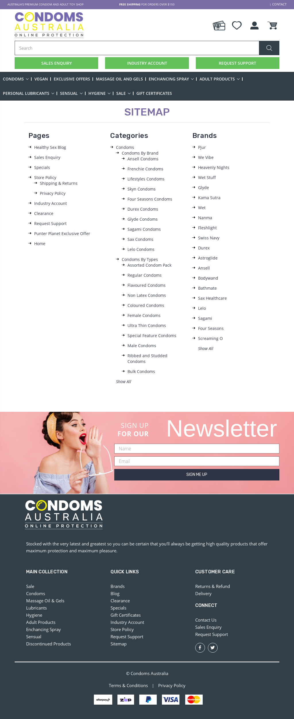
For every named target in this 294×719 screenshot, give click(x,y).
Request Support (50, 223)
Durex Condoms (142, 209)
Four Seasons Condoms (149, 199)
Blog (115, 593)
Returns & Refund (212, 586)
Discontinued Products (48, 644)
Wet (202, 207)
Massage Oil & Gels (45, 600)
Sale (123, 93)
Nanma (205, 217)
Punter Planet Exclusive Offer (62, 233)
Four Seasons (211, 328)
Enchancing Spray (171, 79)
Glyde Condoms (142, 219)
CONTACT (280, 4)
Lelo (202, 308)
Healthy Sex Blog (50, 147)
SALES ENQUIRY (56, 63)
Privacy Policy (52, 193)
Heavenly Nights (213, 167)
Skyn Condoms (141, 189)
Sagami (205, 318)
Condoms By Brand (140, 153)
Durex (204, 248)
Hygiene (99, 93)
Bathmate (207, 288)
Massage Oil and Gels (119, 79)
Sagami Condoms (144, 229)
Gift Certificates (154, 93)
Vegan (41, 79)
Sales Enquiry (47, 157)
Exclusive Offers (72, 79)
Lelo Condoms (140, 249)
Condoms (16, 79)
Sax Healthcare (212, 298)
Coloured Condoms (145, 305)
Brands (118, 586)
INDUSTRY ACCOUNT (147, 63)
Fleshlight (207, 227)
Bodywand (208, 278)
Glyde (203, 187)
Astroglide (208, 258)
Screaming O (210, 338)
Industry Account (50, 203)
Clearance (43, 213)
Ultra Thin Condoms (146, 325)
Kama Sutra (209, 197)
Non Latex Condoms (146, 295)
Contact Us (205, 620)
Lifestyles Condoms (146, 179)
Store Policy (45, 177)
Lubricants (36, 608)
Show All (123, 381)
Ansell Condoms (142, 159)
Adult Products (220, 79)
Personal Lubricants (28, 93)
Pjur (202, 147)
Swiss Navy (208, 238)
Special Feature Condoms (151, 335)
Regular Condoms (144, 275)
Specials (42, 167)
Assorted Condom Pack (149, 265)
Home (39, 243)
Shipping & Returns (59, 183)
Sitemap (119, 644)
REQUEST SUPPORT (237, 63)
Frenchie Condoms (145, 169)
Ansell (204, 268)
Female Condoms (143, 315)
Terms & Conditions (128, 686)
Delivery (203, 593)
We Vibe (206, 157)
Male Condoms (141, 345)
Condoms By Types (140, 259)
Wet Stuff (207, 177)
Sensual (71, 93)
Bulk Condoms (141, 371)
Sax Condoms (140, 239)
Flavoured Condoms (146, 285)
